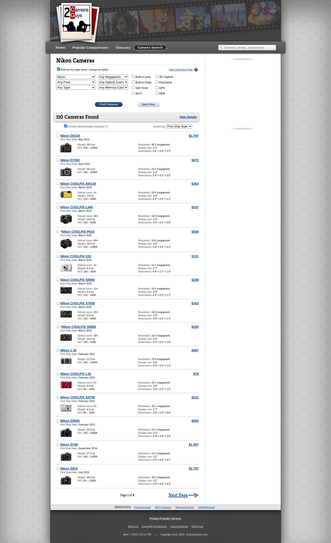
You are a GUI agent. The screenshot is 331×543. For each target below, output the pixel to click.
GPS (160, 88)
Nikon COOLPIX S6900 (77, 280)
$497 (195, 350)
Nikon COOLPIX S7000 (77, 303)
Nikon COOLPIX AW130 (78, 184)
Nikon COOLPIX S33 (75, 256)
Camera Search (150, 47)
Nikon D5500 (70, 421)
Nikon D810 (69, 468)
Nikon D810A (70, 136)
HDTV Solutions (163, 507)
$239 (195, 280)
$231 (195, 397)
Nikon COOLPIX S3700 (77, 397)
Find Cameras (109, 104)
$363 (195, 184)
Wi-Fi (137, 93)
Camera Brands (179, 526)
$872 (195, 160)
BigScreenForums (185, 507)
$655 (195, 421)
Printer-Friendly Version (165, 518)
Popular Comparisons (90, 47)
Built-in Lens (141, 77)
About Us (133, 526)
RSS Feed (197, 526)
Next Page (178, 495)
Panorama (163, 82)
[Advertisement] (192, 26)
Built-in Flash (142, 82)
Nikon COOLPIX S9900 (79, 327)
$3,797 (194, 136)
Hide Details (188, 117)
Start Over (148, 104)
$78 (196, 374)
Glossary (123, 47)
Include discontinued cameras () (86, 126)
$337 (195, 207)
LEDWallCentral (206, 507)
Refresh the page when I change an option (84, 69)
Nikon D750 (69, 444)
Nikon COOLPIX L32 (75, 374)
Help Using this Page (181, 69)
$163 (195, 303)
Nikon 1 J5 (68, 350)
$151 (195, 256)
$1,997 (194, 444)
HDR (160, 93)
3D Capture (164, 77)
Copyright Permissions (154, 526)
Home (60, 47)
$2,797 (194, 468)
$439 (195, 231)
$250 (195, 327)
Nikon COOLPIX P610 (78, 231)
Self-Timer (140, 88)
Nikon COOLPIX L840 (76, 207)
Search (221, 47)
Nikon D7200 (70, 160)
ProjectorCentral (142, 507)
